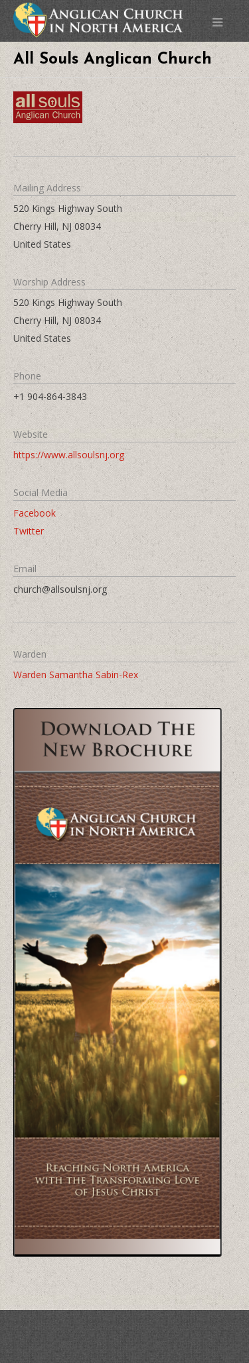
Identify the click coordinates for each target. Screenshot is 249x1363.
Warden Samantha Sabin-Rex (75, 674)
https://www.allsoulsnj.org (68, 454)
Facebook (34, 513)
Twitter (28, 531)
